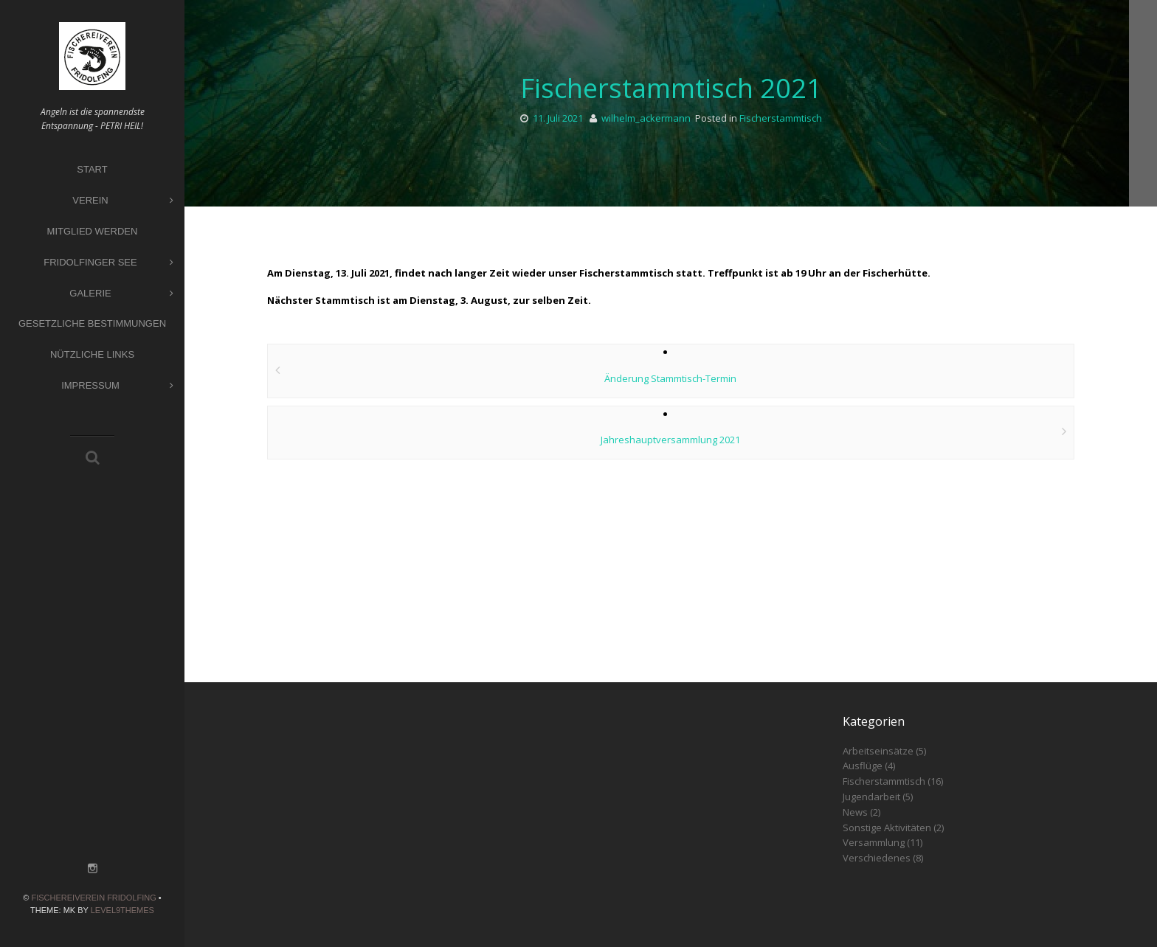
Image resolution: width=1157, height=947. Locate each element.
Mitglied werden (92, 231)
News (855, 812)
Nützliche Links (92, 354)
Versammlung (874, 842)
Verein (122, 201)
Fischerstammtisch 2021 (671, 88)
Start (92, 169)
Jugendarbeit (871, 796)
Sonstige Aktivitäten (887, 827)
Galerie (121, 294)
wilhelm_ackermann (646, 118)
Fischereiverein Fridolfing (93, 897)
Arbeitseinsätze (878, 750)
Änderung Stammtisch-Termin (670, 378)
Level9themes (122, 910)
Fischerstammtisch (780, 118)
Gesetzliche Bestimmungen (92, 323)
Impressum (117, 386)
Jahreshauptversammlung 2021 (670, 439)
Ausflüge (863, 765)
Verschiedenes (877, 857)
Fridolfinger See (108, 263)
